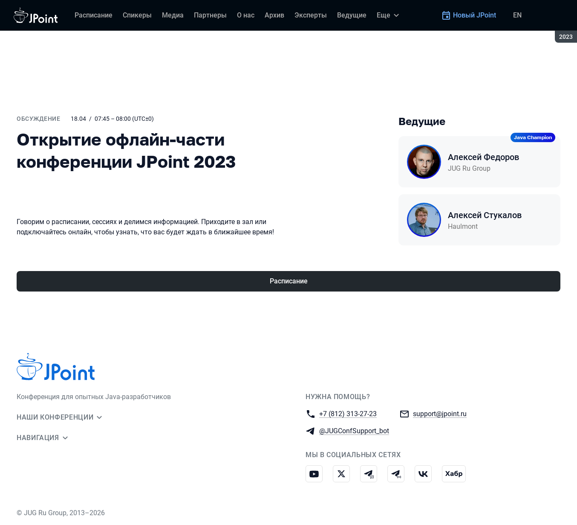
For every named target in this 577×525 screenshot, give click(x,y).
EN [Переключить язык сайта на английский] (517, 15)
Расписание (289, 281)
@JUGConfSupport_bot (354, 430)
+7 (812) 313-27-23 (348, 413)
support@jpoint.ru (440, 413)
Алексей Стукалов (485, 215)
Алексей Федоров (483, 157)
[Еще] (389, 15)
